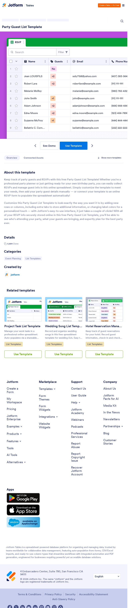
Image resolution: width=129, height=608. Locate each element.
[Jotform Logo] (13, 5)
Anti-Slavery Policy (63, 597)
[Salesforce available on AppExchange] (22, 521)
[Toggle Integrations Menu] (48, 417)
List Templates (33, 258)
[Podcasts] (77, 426)
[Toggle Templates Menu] (47, 389)
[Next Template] (92, 146)
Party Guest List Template (22, 27)
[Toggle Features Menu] (14, 441)
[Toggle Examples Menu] (15, 426)
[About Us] (109, 388)
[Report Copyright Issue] (79, 458)
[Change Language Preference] (107, 575)
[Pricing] (11, 409)
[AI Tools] (12, 455)
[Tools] (10, 448)
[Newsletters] (111, 419)
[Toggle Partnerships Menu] (113, 426)
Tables (30, 5)
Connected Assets (34, 157)
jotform (15, 274)
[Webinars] (77, 420)
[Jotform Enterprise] (15, 418)
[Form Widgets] (47, 408)
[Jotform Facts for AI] (112, 397)
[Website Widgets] (47, 426)
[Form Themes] (47, 398)
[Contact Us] (78, 388)
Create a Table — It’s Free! (109, 5)
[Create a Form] (15, 390)
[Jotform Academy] (79, 411)
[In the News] (111, 412)
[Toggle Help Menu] (76, 402)
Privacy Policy (53, 593)
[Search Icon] (122, 21)
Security (70, 593)
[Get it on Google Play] (22, 498)
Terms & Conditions (29, 593)
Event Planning (13, 258)
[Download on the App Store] (22, 509)
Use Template (73, 145)
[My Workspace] (15, 401)
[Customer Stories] (112, 442)
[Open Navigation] (123, 5)
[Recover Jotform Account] (79, 471)
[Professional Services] (79, 435)
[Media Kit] (109, 405)
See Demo (49, 145)
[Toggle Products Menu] (14, 434)
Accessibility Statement (93, 593)
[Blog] (106, 433)
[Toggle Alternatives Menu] (16, 462)
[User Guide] (78, 395)
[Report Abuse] (79, 446)
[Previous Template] (35, 146)
